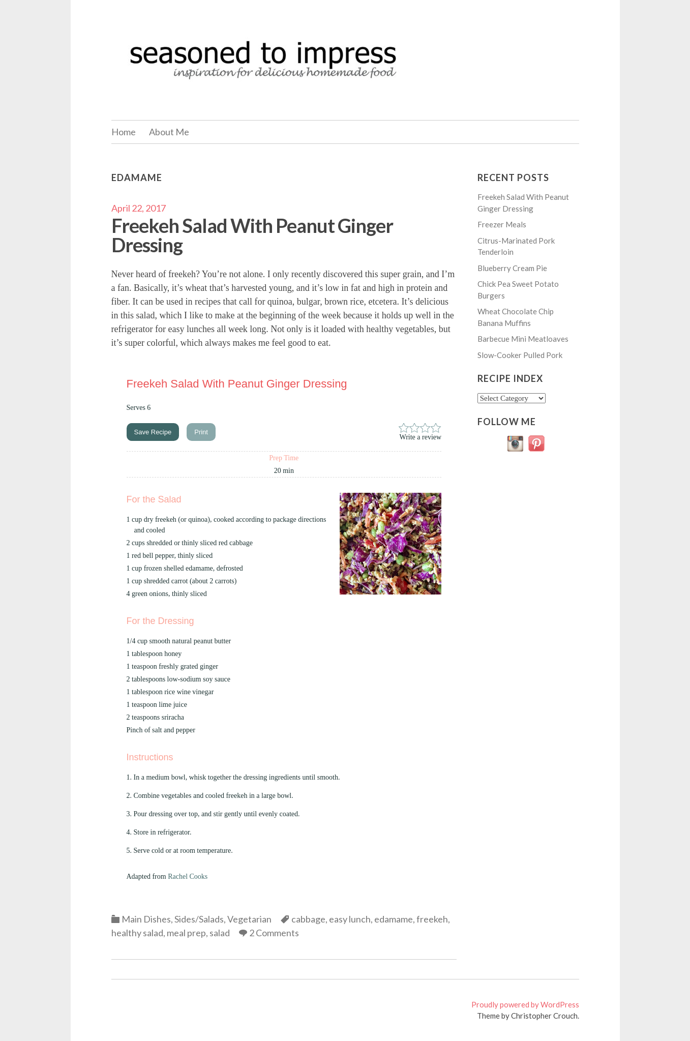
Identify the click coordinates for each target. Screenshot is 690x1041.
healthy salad (137, 932)
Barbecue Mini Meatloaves (522, 338)
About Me (169, 131)
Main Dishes (146, 919)
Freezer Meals (501, 224)
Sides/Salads (199, 919)
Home (123, 131)
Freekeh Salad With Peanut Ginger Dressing (252, 235)
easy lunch (350, 919)
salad (219, 932)
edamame (393, 919)
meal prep (186, 932)
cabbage (308, 919)
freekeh (432, 919)
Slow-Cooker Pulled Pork (519, 355)
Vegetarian (249, 919)
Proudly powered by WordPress (525, 1004)
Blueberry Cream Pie (512, 268)
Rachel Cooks (187, 876)
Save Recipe (153, 432)
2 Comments (274, 932)
